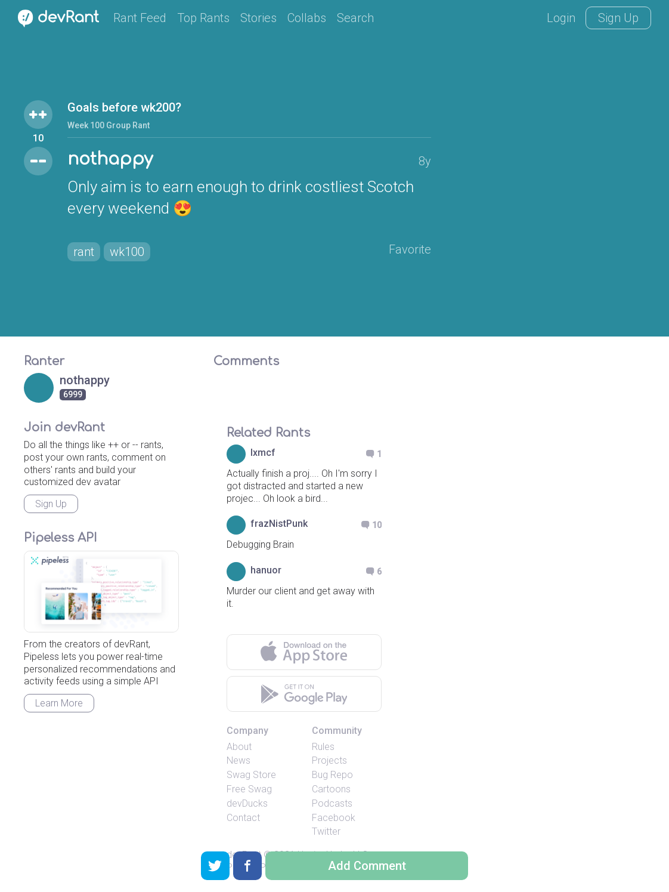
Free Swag (249, 789)
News (238, 760)
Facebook (333, 817)
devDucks (247, 803)
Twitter (326, 831)
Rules (323, 746)
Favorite (410, 249)
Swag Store (251, 774)
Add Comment (367, 866)
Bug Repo (332, 774)
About (239, 746)
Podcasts (332, 803)
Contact (243, 817)
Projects (329, 760)
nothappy (110, 159)
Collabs (306, 18)
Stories (258, 18)
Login (561, 18)
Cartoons (331, 789)
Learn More (59, 703)
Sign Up (618, 18)
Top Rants (203, 18)
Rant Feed (139, 18)
